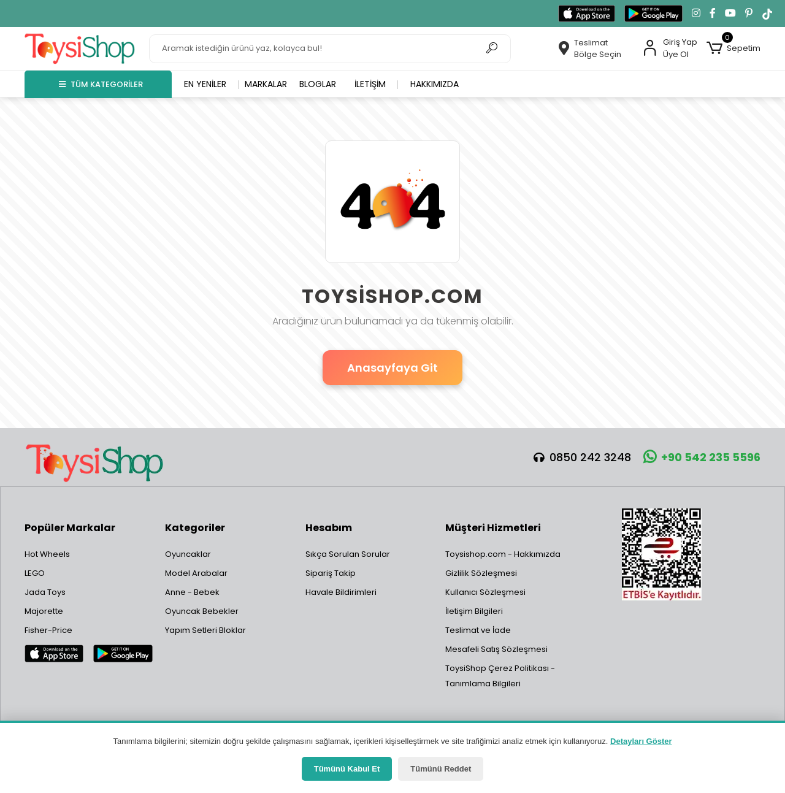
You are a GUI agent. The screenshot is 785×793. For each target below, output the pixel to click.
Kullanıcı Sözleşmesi (485, 592)
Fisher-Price (48, 630)
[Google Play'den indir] (653, 13)
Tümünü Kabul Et (347, 768)
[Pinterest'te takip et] (748, 13)
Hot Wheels (47, 554)
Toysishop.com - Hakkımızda (503, 554)
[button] (733, 48)
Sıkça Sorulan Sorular (347, 554)
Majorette (44, 611)
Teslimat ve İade (478, 630)
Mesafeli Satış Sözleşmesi (496, 649)
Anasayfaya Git (392, 367)
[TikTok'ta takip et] (767, 13)
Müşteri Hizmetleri (493, 528)
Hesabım (328, 528)
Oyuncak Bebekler (202, 611)
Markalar (266, 84)
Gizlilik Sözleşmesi (481, 573)
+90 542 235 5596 (701, 457)
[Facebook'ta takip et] (713, 13)
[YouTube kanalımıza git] (730, 13)
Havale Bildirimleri (341, 592)
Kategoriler (195, 528)
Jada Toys (45, 592)
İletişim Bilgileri (474, 611)
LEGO (35, 573)
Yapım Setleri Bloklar (205, 630)
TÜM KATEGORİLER (101, 84)
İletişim (370, 84)
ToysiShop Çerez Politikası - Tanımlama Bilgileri (500, 675)
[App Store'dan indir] (586, 13)
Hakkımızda (434, 84)
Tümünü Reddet (440, 768)
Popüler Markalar (70, 528)
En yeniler (205, 84)
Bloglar (317, 84)
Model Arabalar (196, 573)
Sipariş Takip (330, 573)
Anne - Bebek (192, 592)
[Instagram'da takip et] (696, 13)
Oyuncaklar (188, 554)
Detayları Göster (641, 741)
